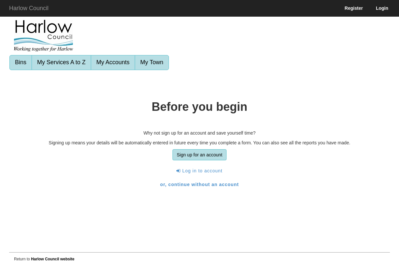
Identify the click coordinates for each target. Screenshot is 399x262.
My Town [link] (151, 62)
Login (382, 8)
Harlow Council (28, 8)
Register (354, 8)
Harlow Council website (52, 259)
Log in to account (199, 170)
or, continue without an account (199, 184)
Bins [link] (20, 62)
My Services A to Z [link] (61, 62)
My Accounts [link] (113, 62)
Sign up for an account (199, 154)
